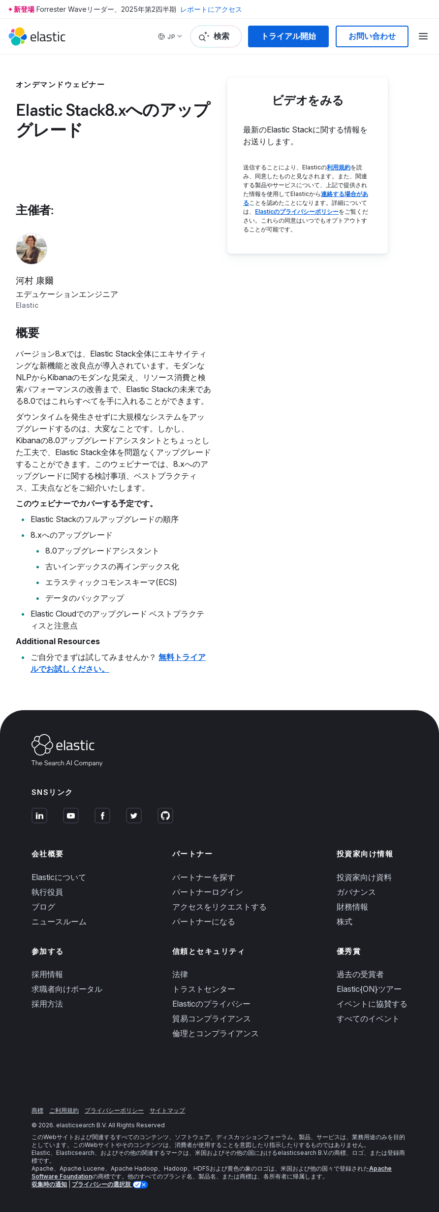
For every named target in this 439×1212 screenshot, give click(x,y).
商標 (37, 1110)
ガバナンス (356, 892)
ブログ (43, 907)
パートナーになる (203, 921)
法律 (180, 974)
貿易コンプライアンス (211, 1018)
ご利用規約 (64, 1110)
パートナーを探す (203, 877)
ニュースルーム (59, 921)
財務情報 (352, 907)
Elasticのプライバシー (211, 1004)
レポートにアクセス (211, 9)
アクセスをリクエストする (219, 907)
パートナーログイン (207, 892)
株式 (344, 921)
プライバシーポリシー (114, 1110)
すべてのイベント (368, 1018)
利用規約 (338, 167)
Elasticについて (58, 877)
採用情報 (47, 974)
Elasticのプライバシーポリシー (297, 211)
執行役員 (47, 892)
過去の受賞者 (360, 974)
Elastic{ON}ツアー (369, 989)
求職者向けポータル (66, 989)
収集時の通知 (49, 1184)
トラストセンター (203, 989)
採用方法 (47, 1004)
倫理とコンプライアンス (215, 1033)
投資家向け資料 (364, 877)
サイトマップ (167, 1110)
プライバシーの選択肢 (102, 1184)
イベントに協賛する (372, 1004)
